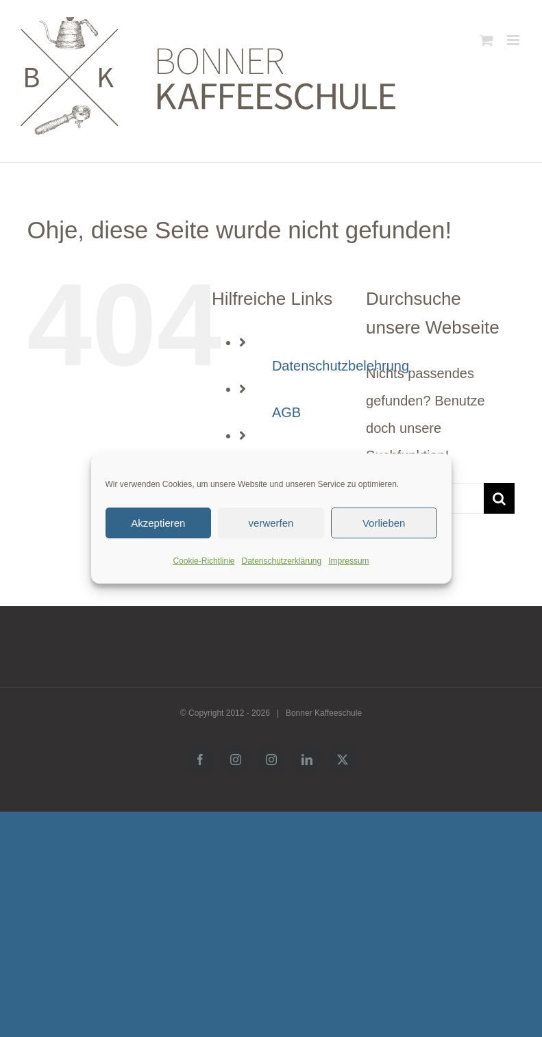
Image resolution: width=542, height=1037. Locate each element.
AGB (286, 412)
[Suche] (499, 498)
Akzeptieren (158, 523)
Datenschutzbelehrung (340, 365)
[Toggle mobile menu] (514, 40)
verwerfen (271, 523)
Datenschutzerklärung (281, 561)
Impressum (348, 561)
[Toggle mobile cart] (486, 40)
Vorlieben (384, 523)
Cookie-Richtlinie (203, 561)
